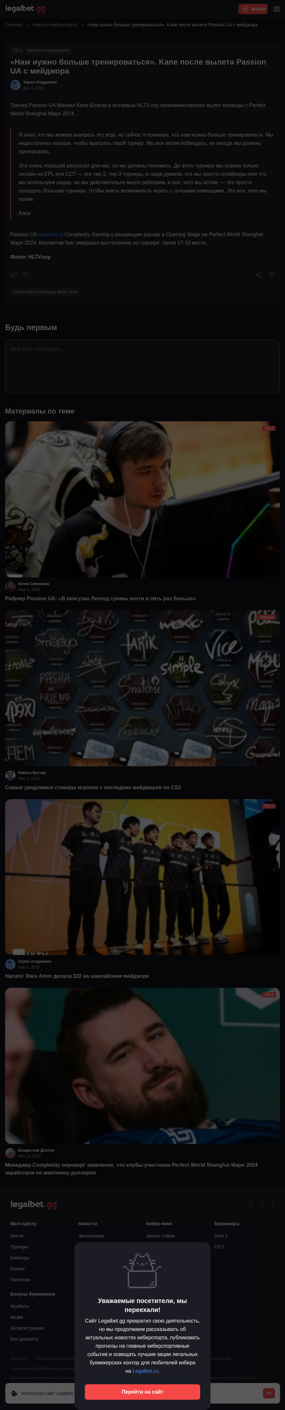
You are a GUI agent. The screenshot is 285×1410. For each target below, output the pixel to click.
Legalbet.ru (145, 1371)
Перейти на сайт (143, 1392)
